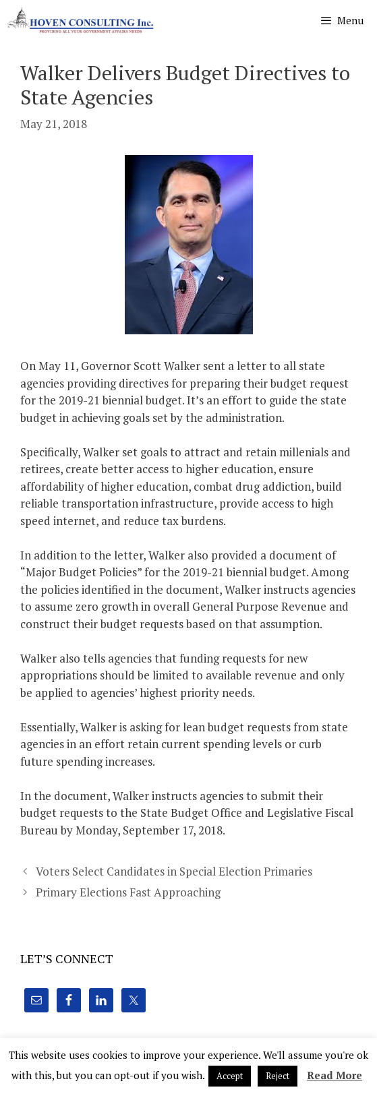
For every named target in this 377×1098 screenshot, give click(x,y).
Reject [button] (277, 1076)
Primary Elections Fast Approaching (128, 892)
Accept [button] (229, 1076)
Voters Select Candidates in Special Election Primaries (174, 871)
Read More (334, 1075)
